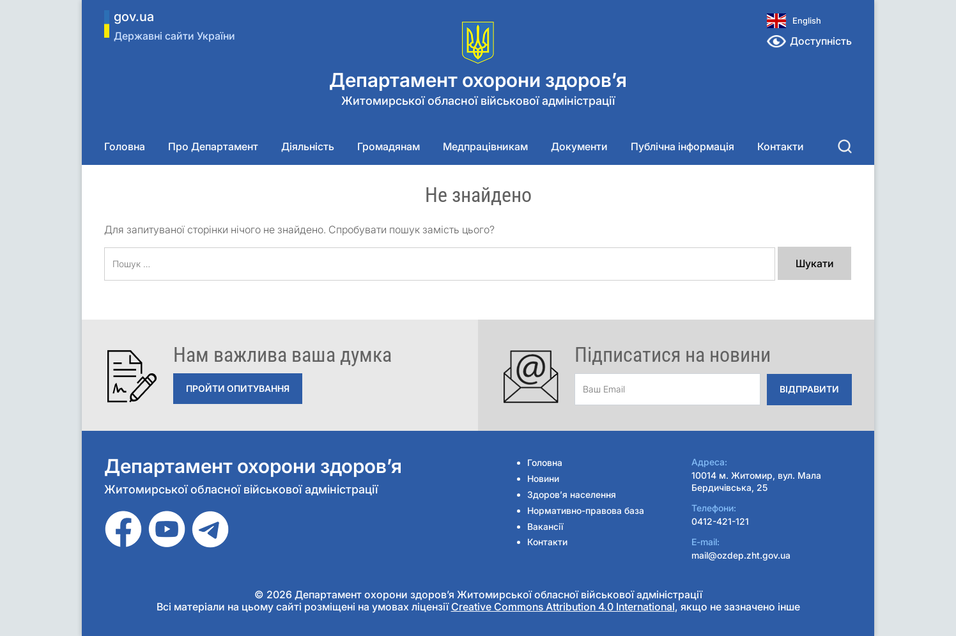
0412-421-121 (720, 521)
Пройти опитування (237, 388)
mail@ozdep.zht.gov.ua (740, 555)
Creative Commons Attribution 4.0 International (563, 606)
